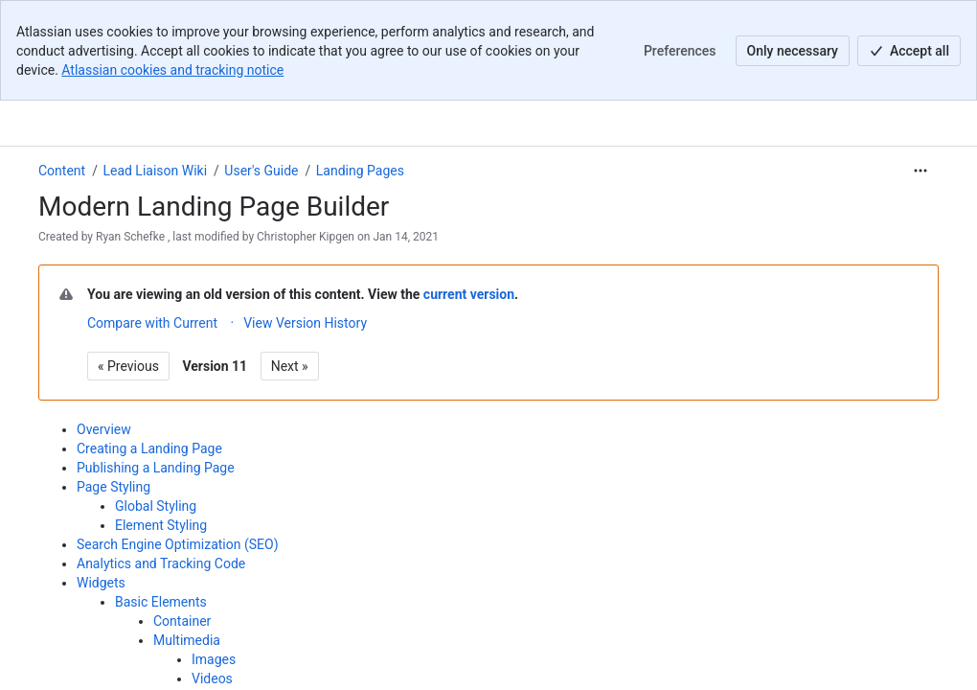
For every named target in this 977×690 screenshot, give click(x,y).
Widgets (101, 582)
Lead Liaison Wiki (154, 170)
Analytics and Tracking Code (161, 563)
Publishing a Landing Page (156, 467)
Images (214, 659)
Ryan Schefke (130, 236)
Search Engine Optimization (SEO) (178, 544)
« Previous (128, 366)
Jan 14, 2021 (406, 236)
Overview (104, 429)
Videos (212, 678)
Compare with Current (152, 323)
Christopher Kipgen (305, 236)
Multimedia (186, 640)
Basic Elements (161, 602)
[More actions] (920, 170)
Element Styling (161, 525)
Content (61, 170)
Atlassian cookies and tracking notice (172, 70)
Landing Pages (360, 170)
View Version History (305, 323)
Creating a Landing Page (149, 448)
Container (182, 621)
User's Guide (261, 170)
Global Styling (155, 506)
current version (468, 294)
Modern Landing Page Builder (213, 206)
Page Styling (113, 486)
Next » (289, 366)
